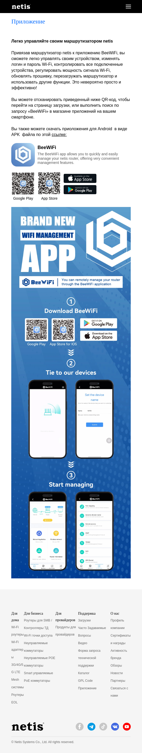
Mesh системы (17, 683)
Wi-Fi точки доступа (38, 635)
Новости (117, 673)
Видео (82, 643)
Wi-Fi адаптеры (17, 649)
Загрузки (84, 620)
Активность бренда (119, 654)
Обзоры (116, 665)
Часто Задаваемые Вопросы (92, 631)
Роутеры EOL (17, 698)
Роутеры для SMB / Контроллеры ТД (38, 624)
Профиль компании (118, 624)
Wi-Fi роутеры (17, 631)
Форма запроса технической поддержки (89, 658)
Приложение (87, 688)
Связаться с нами (119, 692)
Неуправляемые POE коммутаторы (39, 661)
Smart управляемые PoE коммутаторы (38, 677)
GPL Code (85, 681)
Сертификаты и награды (121, 639)
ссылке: (59, 134)
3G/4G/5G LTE (17, 668)
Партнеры (118, 681)
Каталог (84, 673)
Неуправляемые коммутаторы (36, 647)
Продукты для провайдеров (65, 631)
